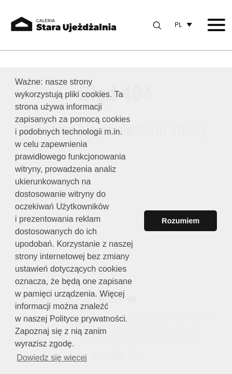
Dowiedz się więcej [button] (52, 357)
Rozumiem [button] (181, 221)
